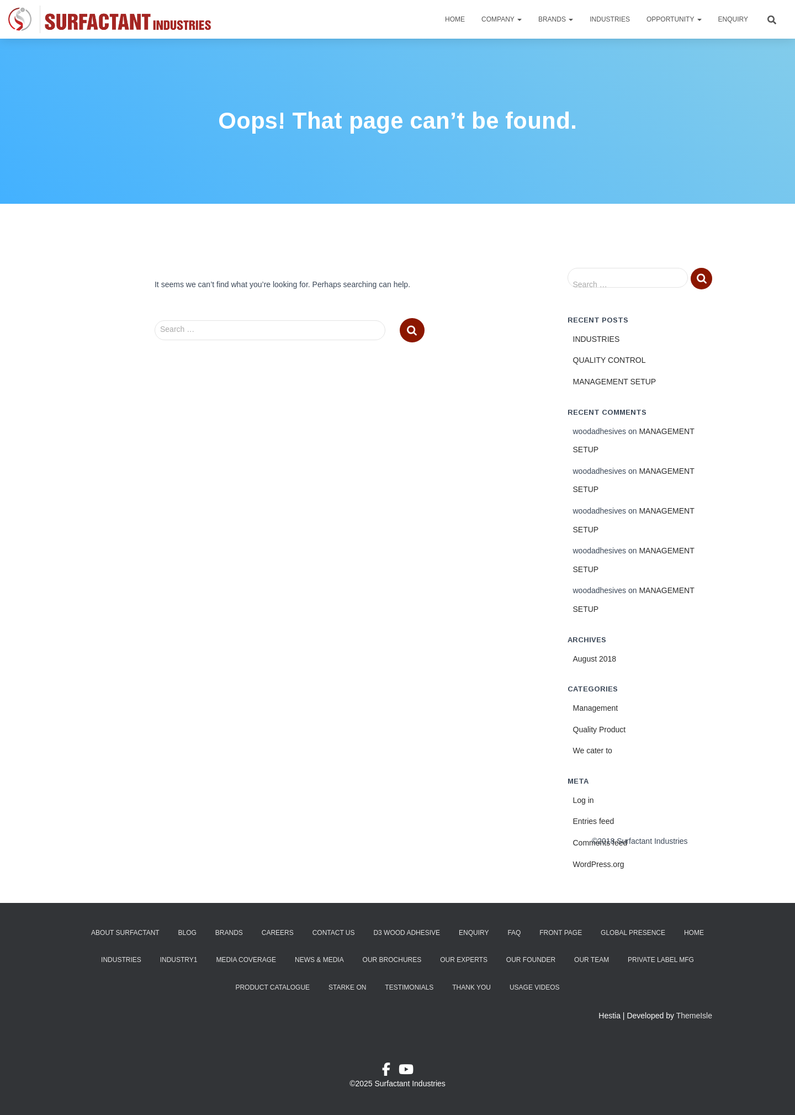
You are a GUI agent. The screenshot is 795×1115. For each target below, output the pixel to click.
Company (501, 19)
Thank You (471, 987)
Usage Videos (535, 987)
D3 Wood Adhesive (406, 933)
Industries (610, 19)
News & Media (319, 960)
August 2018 (595, 658)
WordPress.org (598, 864)
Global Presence (633, 933)
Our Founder (530, 960)
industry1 (179, 960)
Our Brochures (392, 960)
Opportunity (674, 19)
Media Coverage (246, 960)
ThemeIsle (694, 1015)
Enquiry (733, 19)
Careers (278, 933)
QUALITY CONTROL (609, 360)
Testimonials (409, 987)
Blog (187, 933)
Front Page (560, 933)
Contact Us (333, 933)
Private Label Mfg (661, 960)
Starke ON (347, 987)
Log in (583, 800)
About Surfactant (125, 933)
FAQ (514, 933)
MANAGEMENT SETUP (614, 381)
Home (455, 19)
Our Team (591, 960)
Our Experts (463, 960)
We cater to (592, 750)
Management (595, 708)
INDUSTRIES (596, 339)
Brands (555, 19)
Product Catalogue (272, 987)
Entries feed (593, 821)
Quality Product (599, 729)
